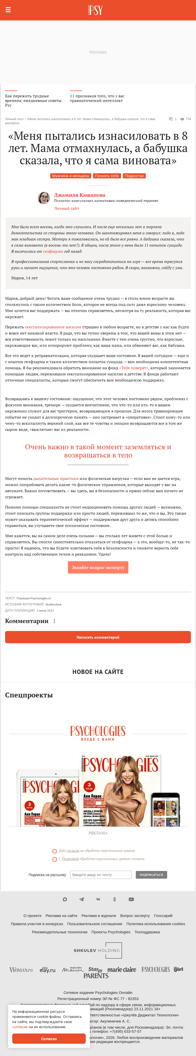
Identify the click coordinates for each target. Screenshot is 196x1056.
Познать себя (107, 176)
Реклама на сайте (61, 915)
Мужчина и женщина (70, 176)
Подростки (134, 176)
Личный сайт (66, 208)
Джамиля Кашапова (79, 194)
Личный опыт (14, 119)
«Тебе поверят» (133, 368)
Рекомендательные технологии (59, 932)
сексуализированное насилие (53, 327)
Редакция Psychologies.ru (34, 598)
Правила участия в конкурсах (37, 924)
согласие (72, 851)
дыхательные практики (56, 478)
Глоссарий (163, 915)
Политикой (70, 859)
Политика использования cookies (155, 924)
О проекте (32, 915)
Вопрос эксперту (135, 915)
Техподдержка (147, 932)
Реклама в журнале (98, 915)
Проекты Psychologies (110, 932)
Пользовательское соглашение (94, 924)
